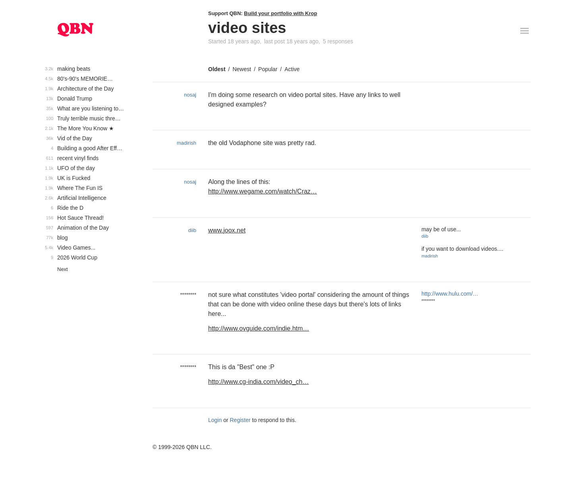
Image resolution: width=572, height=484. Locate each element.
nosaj (190, 95)
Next (62, 269)
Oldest (217, 69)
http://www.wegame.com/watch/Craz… (262, 191)
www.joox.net (226, 230)
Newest (241, 69)
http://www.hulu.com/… (449, 293)
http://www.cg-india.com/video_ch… (258, 381)
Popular (267, 69)
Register (240, 420)
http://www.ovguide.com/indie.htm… (258, 328)
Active (292, 69)
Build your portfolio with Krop (280, 13)
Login (215, 420)
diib (192, 230)
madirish (186, 143)
